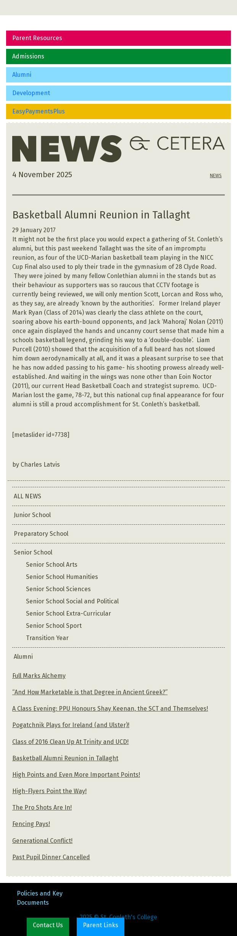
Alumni (21, 74)
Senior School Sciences (58, 589)
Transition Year (47, 638)
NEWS (216, 175)
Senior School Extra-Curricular (68, 613)
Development (31, 93)
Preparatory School (41, 533)
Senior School (33, 552)
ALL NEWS (27, 496)
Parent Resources (37, 38)
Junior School (32, 515)
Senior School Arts (51, 564)
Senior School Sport (54, 625)
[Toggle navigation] (16, 7)
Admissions (28, 56)
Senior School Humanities (62, 576)
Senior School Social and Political (72, 601)
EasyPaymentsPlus (38, 111)
